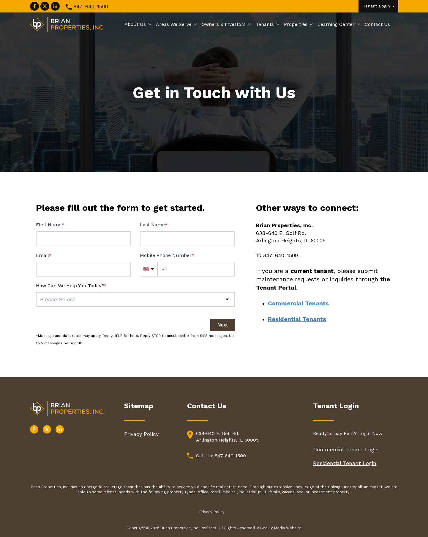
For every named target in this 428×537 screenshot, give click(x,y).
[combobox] (135, 299)
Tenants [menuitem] (265, 24)
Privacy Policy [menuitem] (141, 434)
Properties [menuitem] (295, 24)
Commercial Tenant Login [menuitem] (346, 449)
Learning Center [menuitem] (336, 24)
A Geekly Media (271, 528)
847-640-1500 (90, 6)
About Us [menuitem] (135, 24)
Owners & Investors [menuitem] (224, 24)
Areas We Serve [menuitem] (174, 24)
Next (222, 324)
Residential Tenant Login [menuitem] (344, 463)
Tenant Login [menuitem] (376, 6)
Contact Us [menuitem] (377, 24)
